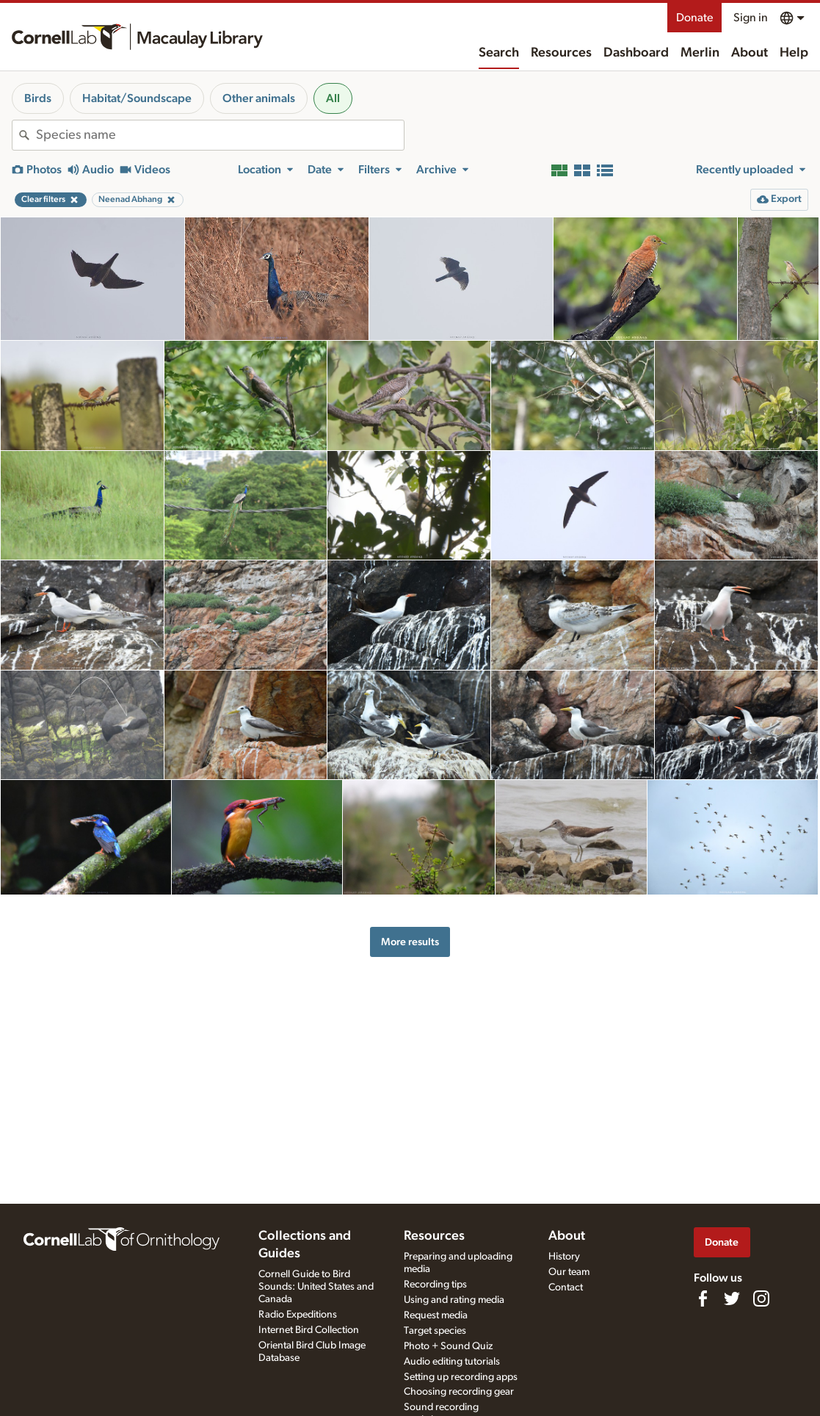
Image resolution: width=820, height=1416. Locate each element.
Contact (565, 1287)
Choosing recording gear (459, 1392)
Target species (435, 1331)
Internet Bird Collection (308, 1330)
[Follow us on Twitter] (732, 1298)
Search (499, 52)
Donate (694, 18)
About (749, 52)
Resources (561, 52)
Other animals (258, 98)
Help (794, 52)
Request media (436, 1315)
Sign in (750, 18)
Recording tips (435, 1284)
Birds (37, 98)
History (564, 1256)
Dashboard (636, 52)
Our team (568, 1272)
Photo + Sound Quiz (448, 1346)
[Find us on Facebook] (702, 1298)
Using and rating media (454, 1300)
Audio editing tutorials (452, 1362)
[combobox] (220, 135)
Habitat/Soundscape (137, 98)
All (333, 98)
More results (410, 941)
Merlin (700, 52)
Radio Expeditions (297, 1315)
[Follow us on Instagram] (761, 1298)
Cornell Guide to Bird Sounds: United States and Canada (316, 1286)
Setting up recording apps (461, 1377)
